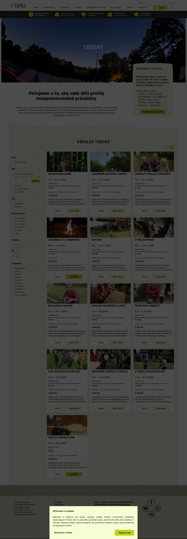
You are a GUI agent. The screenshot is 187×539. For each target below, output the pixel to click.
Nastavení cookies (63, 532)
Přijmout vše (124, 533)
